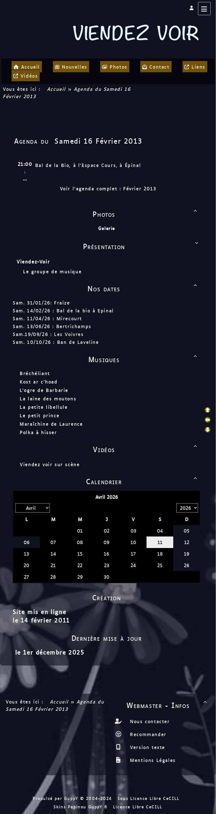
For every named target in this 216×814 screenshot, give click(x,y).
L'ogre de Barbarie (44, 390)
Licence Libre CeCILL (138, 806)
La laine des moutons (48, 398)
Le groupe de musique (53, 271)
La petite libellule (44, 407)
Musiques (143, 359)
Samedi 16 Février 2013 (98, 140)
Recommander (147, 734)
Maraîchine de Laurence (51, 423)
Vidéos (146, 449)
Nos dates (143, 288)
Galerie (106, 228)
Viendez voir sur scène (50, 464)
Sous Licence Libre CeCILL (150, 798)
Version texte (146, 747)
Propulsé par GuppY (56, 798)
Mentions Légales (152, 760)
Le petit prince (39, 415)
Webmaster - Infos (167, 705)
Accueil (56, 89)
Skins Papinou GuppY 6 (82, 806)
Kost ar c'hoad (38, 381)
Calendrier (142, 481)
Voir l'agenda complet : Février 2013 (108, 188)
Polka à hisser (38, 432)
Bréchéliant (35, 373)
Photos (146, 213)
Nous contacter (149, 721)
